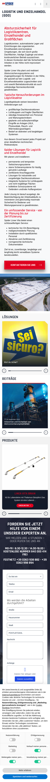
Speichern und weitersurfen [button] (25, 776)
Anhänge (10, 663)
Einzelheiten (25, 505)
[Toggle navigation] (46, 4)
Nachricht (11, 639)
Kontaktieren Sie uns (23, 265)
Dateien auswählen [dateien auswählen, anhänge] (25, 679)
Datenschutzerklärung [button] (11, 695)
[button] (4, 371)
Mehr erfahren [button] (25, 770)
